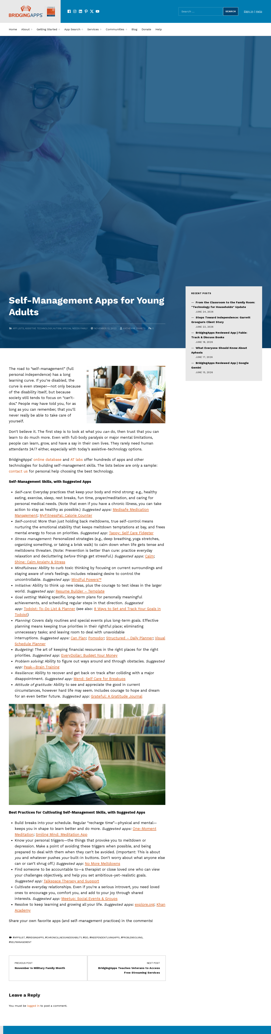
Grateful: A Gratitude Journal (116, 696)
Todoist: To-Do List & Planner (49, 609)
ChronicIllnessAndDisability (64, 937)
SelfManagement (21, 942)
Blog (134, 29)
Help (259, 11)
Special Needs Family (75, 328)
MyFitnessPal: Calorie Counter (66, 515)
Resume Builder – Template (80, 591)
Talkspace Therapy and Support (71, 881)
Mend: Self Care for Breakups (99, 679)
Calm (149, 556)
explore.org (144, 904)
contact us (18, 471)
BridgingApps (36, 937)
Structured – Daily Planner (129, 638)
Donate (146, 29)
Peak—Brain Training (41, 667)
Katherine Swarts (134, 328)
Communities (115, 29)
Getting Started (47, 29)
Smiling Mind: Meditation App (61, 834)
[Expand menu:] (31, 29)
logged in (33, 1005)
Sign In (248, 11)
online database (47, 459)
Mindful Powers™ (86, 579)
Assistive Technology (38, 328)
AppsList (20, 937)
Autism (57, 328)
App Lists (18, 328)
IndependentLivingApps (105, 937)
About (25, 29)
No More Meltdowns (102, 863)
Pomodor (96, 638)
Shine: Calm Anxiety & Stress (40, 562)
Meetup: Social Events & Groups (89, 899)
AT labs (76, 459)
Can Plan (78, 638)
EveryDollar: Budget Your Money (89, 655)
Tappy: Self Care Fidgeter (131, 533)
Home (13, 29)
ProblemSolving (133, 937)
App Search (72, 29)
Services (93, 29)
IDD (86, 937)
